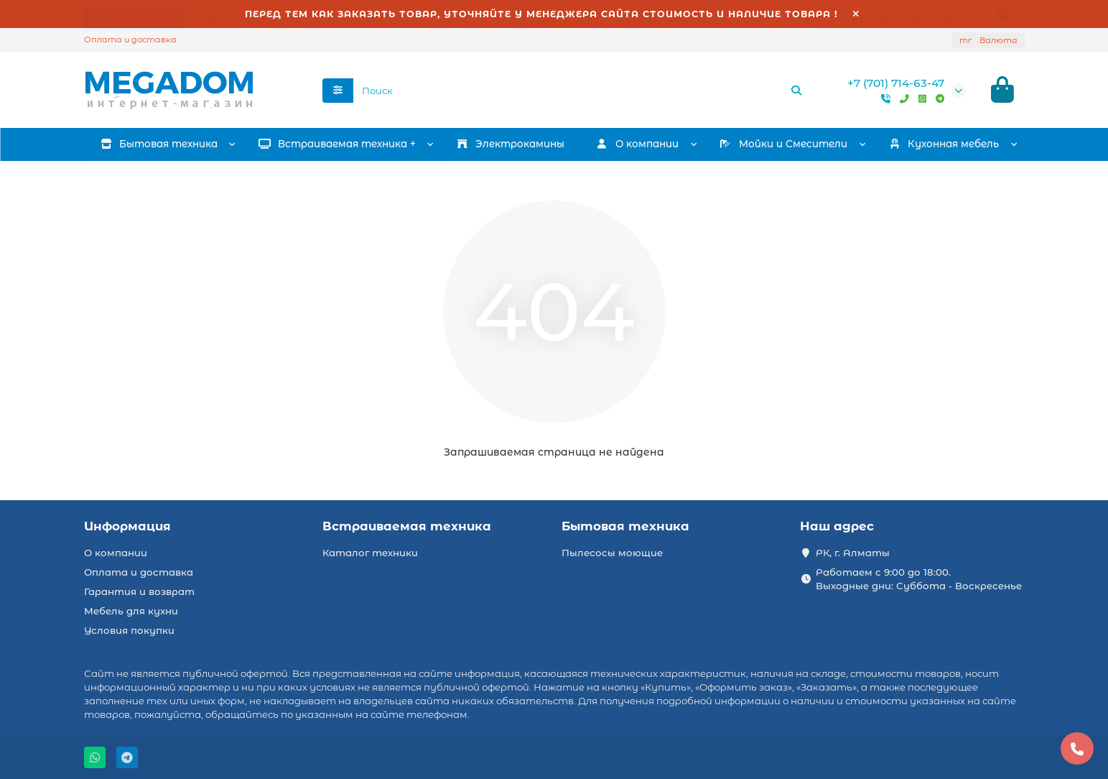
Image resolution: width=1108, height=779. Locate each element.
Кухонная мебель (944, 146)
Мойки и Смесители (783, 146)
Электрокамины (510, 146)
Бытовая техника (159, 146)
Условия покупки (129, 630)
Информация (127, 526)
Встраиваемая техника (406, 526)
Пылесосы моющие (612, 552)
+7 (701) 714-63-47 (895, 84)
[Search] (582, 91)
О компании (115, 552)
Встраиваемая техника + (337, 146)
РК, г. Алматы (853, 552)
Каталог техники (370, 552)
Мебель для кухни (131, 611)
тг (988, 40)
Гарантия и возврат (139, 591)
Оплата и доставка (130, 39)
